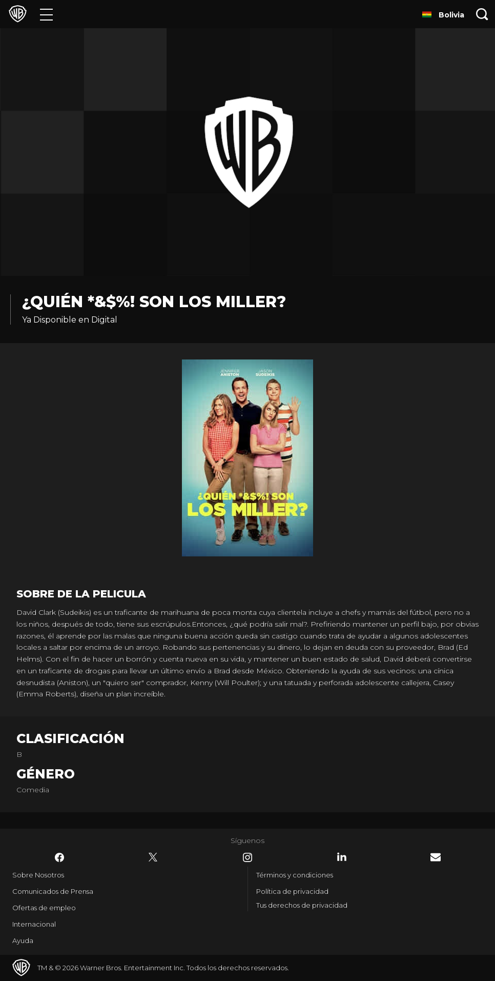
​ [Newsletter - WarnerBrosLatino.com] (435, 857)
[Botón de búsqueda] (482, 14)
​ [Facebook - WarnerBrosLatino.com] (59, 857)
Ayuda (22, 940)
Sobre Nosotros (38, 875)
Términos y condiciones (294, 875)
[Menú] (46, 14)
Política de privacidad (292, 891)
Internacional (34, 924)
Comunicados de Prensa (52, 891)
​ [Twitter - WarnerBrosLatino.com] (153, 857)
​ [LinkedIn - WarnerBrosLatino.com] (342, 857)
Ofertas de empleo (44, 908)
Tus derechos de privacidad (301, 905)
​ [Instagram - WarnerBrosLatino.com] (247, 857)
